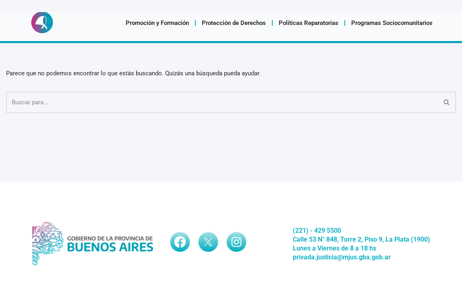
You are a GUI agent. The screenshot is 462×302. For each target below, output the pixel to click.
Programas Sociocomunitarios (392, 23)
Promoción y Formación (157, 23)
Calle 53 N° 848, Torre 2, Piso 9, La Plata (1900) (361, 239)
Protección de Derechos (234, 23)
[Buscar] (222, 102)
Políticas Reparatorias (308, 23)
